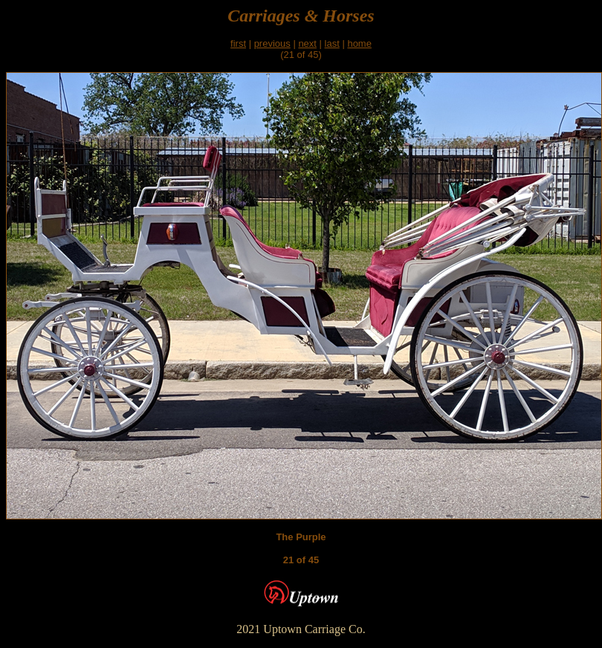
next (307, 43)
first (238, 43)
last (332, 43)
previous (272, 43)
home (359, 43)
